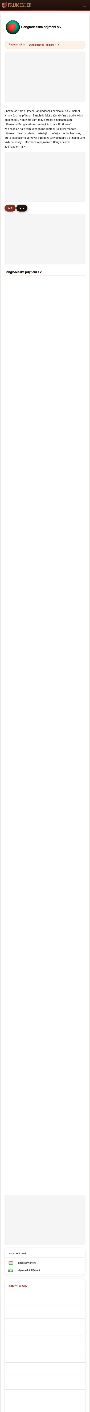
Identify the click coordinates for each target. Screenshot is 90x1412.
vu (55, 435)
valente (58, 660)
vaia (56, 327)
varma (15, 354)
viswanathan (19, 471)
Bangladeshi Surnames (30, 839)
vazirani (58, 444)
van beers (18, 714)
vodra (57, 534)
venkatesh (18, 525)
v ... (22, 208)
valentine (59, 507)
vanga (15, 588)
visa (14, 327)
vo (55, 336)
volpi (15, 705)
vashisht (17, 624)
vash (15, 453)
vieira (15, 552)
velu (56, 426)
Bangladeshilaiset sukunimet (33, 909)
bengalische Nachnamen (30, 854)
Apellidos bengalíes (28, 831)
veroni (15, 607)
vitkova (58, 624)
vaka (15, 633)
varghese (17, 399)
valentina (17, 678)
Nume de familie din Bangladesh (35, 924)
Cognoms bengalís (27, 870)
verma (16, 291)
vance (15, 462)
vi (55, 282)
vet (14, 300)
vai (14, 282)
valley (57, 354)
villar (57, 597)
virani (15, 309)
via (14, 336)
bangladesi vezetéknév (29, 917)
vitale (57, 615)
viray (56, 516)
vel (55, 525)
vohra (57, 399)
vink (56, 714)
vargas (16, 543)
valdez (58, 543)
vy (13, 363)
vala (56, 417)
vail (14, 660)
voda (15, 516)
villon (57, 390)
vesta (57, 678)
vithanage (18, 561)
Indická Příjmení (26, 799)
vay (56, 372)
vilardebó (17, 651)
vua (14, 579)
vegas (15, 480)
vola (14, 444)
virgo (57, 480)
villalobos (59, 607)
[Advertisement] (45, 76)
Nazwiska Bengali (27, 886)
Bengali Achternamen (29, 894)
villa (14, 318)
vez (14, 570)
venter (16, 372)
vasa (56, 579)
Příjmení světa (16, 44)
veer (56, 408)
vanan (57, 588)
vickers (58, 471)
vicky (15, 390)
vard (56, 453)
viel (56, 552)
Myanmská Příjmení (28, 807)
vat (56, 318)
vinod (15, 687)
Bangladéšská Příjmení (41, 44)
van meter (60, 670)
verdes (16, 670)
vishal (57, 687)
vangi (15, 723)
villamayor (60, 561)
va (13, 489)
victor (57, 309)
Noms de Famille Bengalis (31, 847)
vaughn (58, 489)
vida (14, 697)
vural (15, 381)
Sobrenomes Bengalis (29, 878)
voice (57, 291)
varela (57, 642)
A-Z (10, 208)
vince (15, 426)
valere (15, 597)
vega (15, 417)
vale (14, 435)
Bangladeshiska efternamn (32, 932)
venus (15, 345)
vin (14, 615)
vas (14, 534)
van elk (16, 408)
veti (56, 570)
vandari (16, 642)
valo (56, 363)
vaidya (58, 345)
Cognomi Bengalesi (28, 862)
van (56, 462)
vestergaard (61, 723)
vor (56, 381)
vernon (58, 697)
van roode (60, 651)
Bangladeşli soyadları (29, 940)
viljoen (58, 498)
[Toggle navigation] (84, 5)
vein (14, 498)
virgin (15, 507)
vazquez (59, 705)
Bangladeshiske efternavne (32, 901)
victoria (58, 300)
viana (57, 633)
